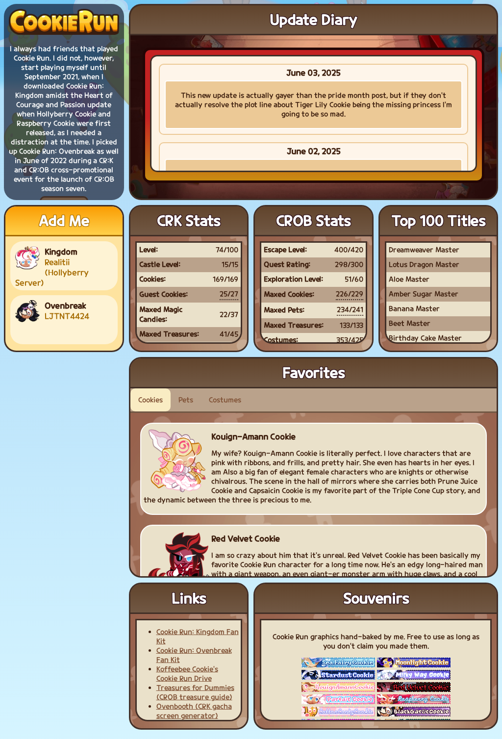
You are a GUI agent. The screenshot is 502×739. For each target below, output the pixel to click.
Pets (185, 400)
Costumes (225, 400)
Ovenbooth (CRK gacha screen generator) (194, 711)
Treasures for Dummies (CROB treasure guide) (195, 692)
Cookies (150, 400)
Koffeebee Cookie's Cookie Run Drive (187, 673)
